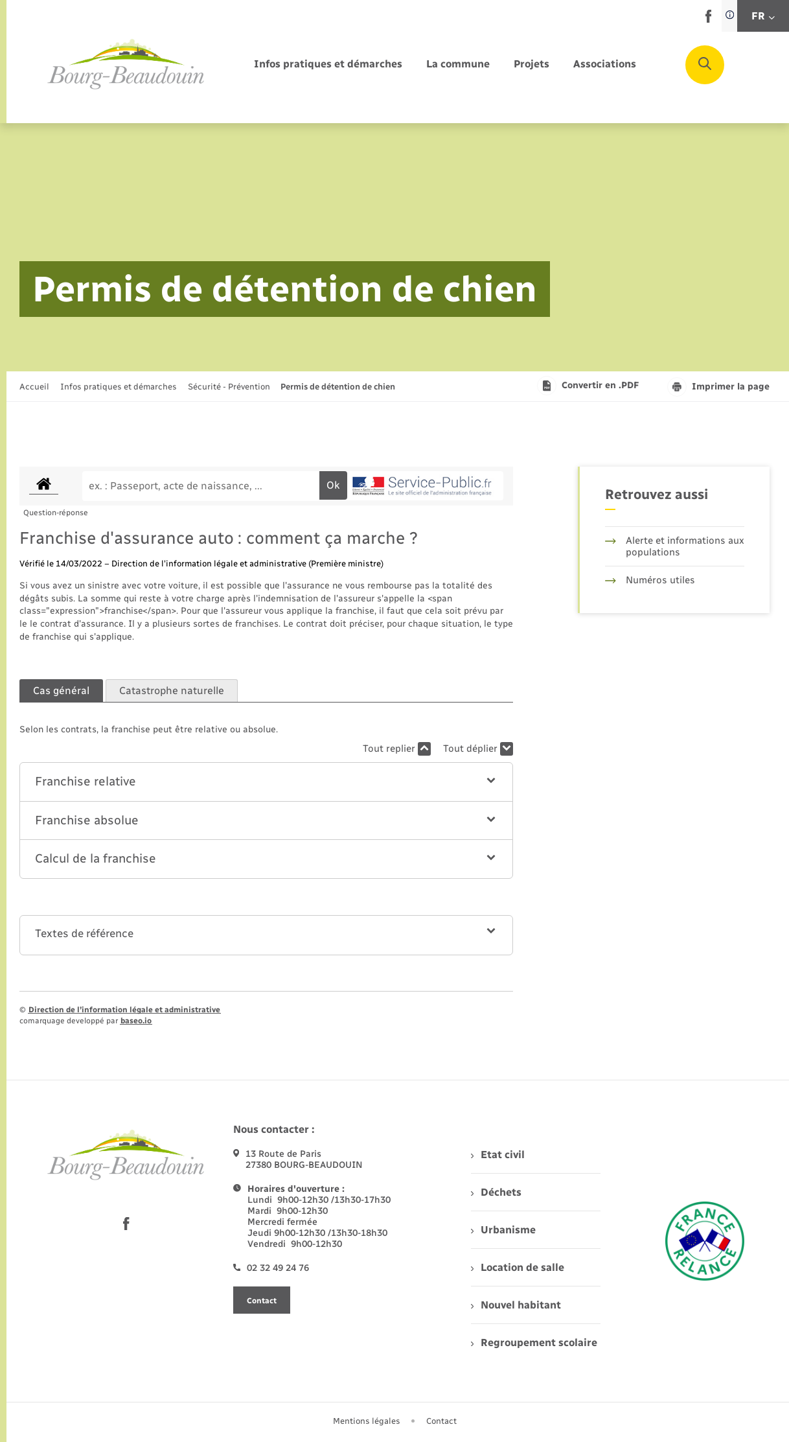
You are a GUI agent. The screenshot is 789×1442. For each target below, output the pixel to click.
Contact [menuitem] (441, 1421)
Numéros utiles (650, 580)
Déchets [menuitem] (496, 1192)
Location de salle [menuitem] (517, 1267)
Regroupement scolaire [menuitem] (534, 1342)
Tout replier (397, 749)
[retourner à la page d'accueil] (126, 64)
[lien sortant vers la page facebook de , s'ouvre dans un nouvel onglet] (708, 19)
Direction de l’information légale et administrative (124, 1009)
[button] (266, 782)
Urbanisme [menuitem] (503, 1230)
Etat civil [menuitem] (498, 1154)
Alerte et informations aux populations (674, 546)
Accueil (34, 386)
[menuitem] (328, 64)
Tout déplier (478, 749)
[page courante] (337, 386)
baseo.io (136, 1020)
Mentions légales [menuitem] (366, 1421)
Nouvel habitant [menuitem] (516, 1305)
